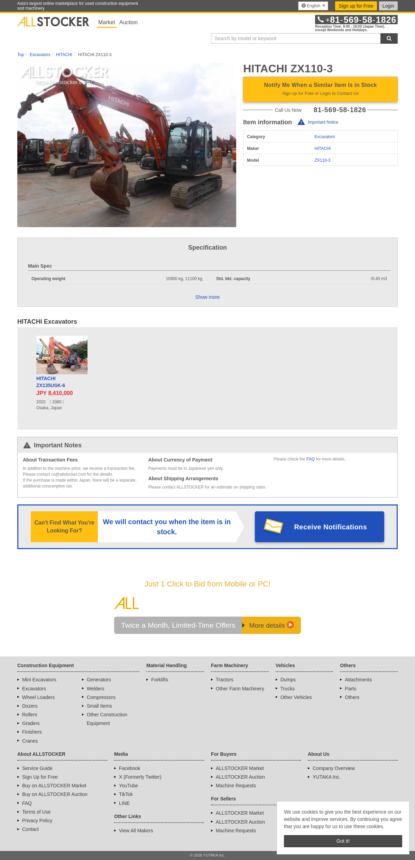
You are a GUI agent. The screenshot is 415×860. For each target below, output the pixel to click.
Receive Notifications (330, 527)
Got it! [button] (343, 841)
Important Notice (323, 122)
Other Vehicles (296, 697)
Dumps (288, 679)
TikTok (126, 794)
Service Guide (37, 768)
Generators (99, 679)
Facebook (129, 768)
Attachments (358, 679)
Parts (350, 688)
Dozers (29, 706)
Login (388, 6)
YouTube (128, 785)
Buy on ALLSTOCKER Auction (54, 794)
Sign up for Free (356, 6)
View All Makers (136, 830)
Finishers (32, 732)
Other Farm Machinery (240, 688)
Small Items (99, 706)
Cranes (30, 741)
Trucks (287, 688)
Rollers (29, 714)
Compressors (101, 697)
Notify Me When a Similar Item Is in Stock (320, 89)
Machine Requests (236, 785)
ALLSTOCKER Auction (240, 777)
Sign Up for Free (40, 777)
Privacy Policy (37, 820)
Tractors (224, 679)
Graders (31, 723)
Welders (95, 688)
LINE (124, 803)
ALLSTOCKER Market (240, 768)
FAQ (310, 459)
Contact (30, 829)
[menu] (313, 5)
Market (106, 22)
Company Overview (334, 768)
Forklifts (159, 679)
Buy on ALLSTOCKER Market (54, 785)
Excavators (325, 136)
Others (352, 697)
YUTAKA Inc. (327, 777)
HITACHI (323, 148)
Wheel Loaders (38, 697)
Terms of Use (36, 812)
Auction (128, 22)
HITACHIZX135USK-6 (50, 382)
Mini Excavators (39, 679)
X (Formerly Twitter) (140, 777)
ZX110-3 (323, 160)
